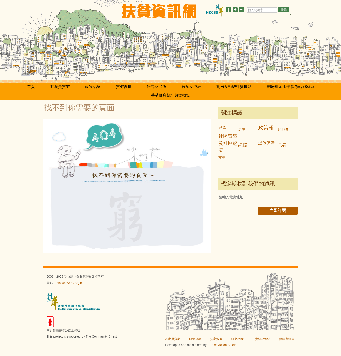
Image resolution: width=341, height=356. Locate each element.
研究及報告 (238, 339)
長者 (282, 145)
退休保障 (266, 143)
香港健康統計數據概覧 (170, 95)
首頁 (31, 86)
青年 (221, 157)
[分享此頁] (228, 10)
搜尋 (284, 10)
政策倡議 (93, 86)
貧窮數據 (124, 86)
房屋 (241, 129)
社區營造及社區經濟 (227, 143)
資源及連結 (191, 86)
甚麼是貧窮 (60, 86)
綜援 (242, 144)
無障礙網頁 (286, 339)
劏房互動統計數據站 (234, 86)
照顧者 (283, 129)
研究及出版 (156, 86)
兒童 (222, 127)
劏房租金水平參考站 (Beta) (290, 86)
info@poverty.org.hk (70, 283)
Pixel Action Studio (223, 345)
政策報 (266, 128)
